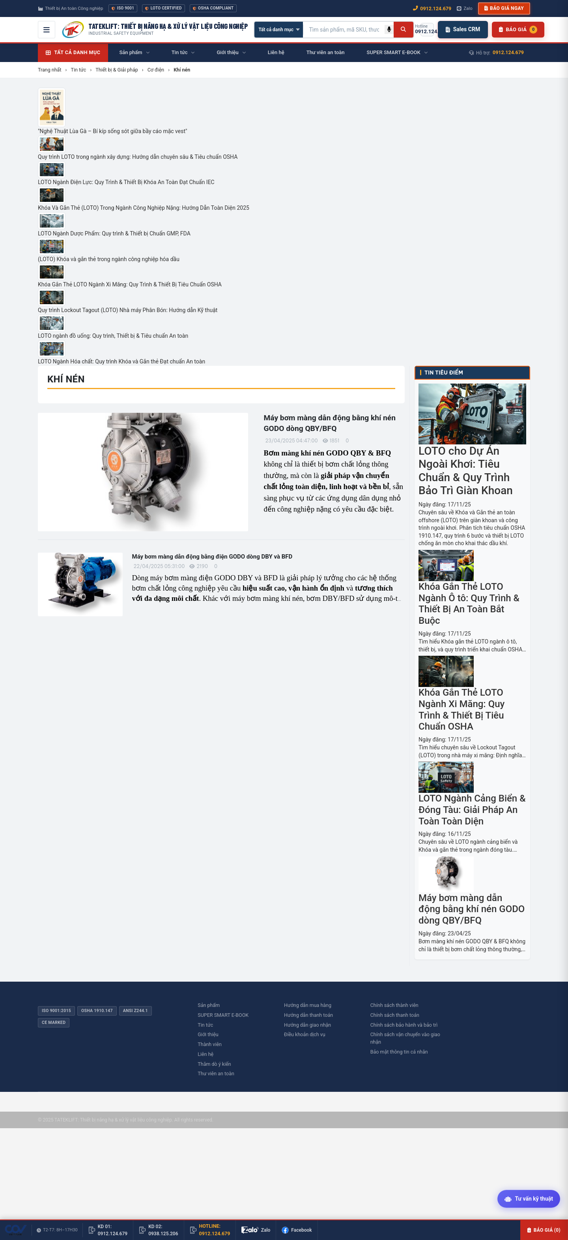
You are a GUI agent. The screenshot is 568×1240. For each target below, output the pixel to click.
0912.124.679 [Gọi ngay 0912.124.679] (432, 8)
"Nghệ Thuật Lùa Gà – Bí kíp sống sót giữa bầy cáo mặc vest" (112, 131)
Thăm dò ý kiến (214, 1064)
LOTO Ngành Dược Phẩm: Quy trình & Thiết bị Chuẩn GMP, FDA (114, 233)
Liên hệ (205, 1054)
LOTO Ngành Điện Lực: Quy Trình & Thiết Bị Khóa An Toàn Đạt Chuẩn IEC (126, 182)
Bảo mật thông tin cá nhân (399, 1052)
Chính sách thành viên (394, 1005)
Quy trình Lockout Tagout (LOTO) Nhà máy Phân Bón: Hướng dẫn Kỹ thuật (127, 310)
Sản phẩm (209, 1005)
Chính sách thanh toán (394, 1015)
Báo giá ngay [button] (504, 8)
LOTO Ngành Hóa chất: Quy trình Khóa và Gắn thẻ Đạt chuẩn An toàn (121, 361)
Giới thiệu (208, 1034)
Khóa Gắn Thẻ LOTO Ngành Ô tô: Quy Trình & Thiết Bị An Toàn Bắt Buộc (469, 603)
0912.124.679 (508, 52)
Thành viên (210, 1044)
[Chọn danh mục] (278, 30)
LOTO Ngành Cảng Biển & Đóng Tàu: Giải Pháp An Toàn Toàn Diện (472, 810)
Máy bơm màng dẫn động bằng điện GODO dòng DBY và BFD (212, 556)
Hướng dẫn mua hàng (307, 1005)
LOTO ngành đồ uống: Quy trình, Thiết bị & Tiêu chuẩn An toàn (113, 336)
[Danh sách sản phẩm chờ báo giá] (518, 30)
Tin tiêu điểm (443, 373)
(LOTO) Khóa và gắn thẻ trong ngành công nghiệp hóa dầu (108, 259)
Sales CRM (463, 29)
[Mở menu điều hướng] (46, 29)
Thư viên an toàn (216, 1073)
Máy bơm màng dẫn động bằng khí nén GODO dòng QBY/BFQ (472, 909)
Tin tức (205, 1025)
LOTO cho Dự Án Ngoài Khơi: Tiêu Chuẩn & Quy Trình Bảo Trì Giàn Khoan (466, 470)
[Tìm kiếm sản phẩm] (344, 30)
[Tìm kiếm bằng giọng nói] (389, 29)
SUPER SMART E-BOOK (223, 1015)
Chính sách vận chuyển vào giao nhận (405, 1038)
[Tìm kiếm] (403, 30)
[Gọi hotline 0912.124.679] (427, 29)
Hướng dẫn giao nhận (307, 1025)
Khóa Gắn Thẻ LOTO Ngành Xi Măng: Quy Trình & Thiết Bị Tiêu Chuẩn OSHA (130, 284)
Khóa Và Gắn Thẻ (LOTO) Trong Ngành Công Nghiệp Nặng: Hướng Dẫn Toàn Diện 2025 (143, 208)
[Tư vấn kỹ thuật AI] (528, 1199)
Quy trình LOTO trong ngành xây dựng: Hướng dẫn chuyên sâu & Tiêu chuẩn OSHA (137, 157)
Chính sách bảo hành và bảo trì (404, 1025)
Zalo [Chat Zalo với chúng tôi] (465, 8)
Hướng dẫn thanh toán (308, 1015)
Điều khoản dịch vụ (304, 1034)
